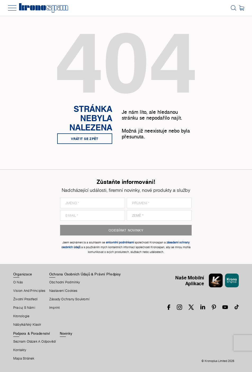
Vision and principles (29, 291)
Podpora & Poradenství (31, 333)
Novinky (66, 333)
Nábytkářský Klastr (27, 325)
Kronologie (21, 316)
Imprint (54, 308)
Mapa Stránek (23, 358)
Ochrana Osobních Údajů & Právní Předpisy (85, 274)
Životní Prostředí (25, 299)
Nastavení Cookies (63, 291)
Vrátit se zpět (84, 138)
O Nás (18, 282)
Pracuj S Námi (24, 308)
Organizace (22, 274)
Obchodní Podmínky (64, 282)
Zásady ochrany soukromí (69, 299)
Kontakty (19, 350)
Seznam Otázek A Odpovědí (34, 341)
